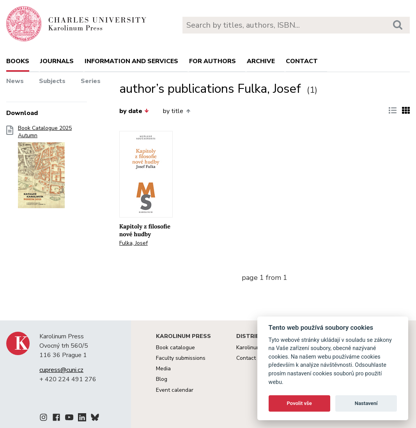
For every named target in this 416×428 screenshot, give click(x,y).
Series (91, 81)
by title (176, 111)
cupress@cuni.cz (61, 370)
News (15, 81)
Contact (302, 61)
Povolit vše (299, 403)
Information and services (131, 61)
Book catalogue (175, 347)
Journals (57, 61)
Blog (161, 379)
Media (163, 368)
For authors (212, 61)
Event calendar (174, 390)
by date (134, 111)
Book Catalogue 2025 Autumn (45, 169)
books (17, 61)
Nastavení (366, 403)
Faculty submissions (180, 358)
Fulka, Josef (133, 243)
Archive (261, 61)
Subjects (52, 81)
